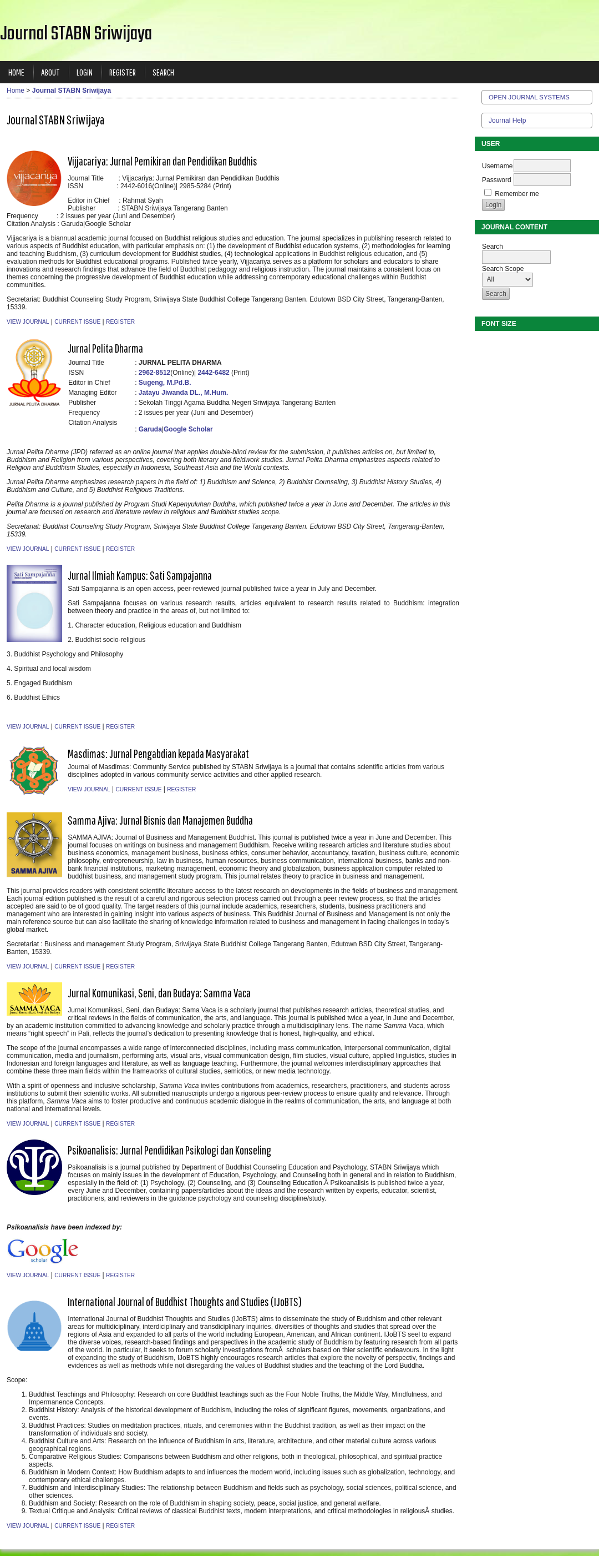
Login (85, 72)
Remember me (517, 194)
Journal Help (507, 120)
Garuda (150, 429)
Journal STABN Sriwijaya (71, 90)
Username (497, 166)
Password (496, 180)
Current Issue (77, 322)
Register (122, 72)
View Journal (28, 322)
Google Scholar (188, 429)
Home (16, 72)
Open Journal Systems (529, 97)
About (50, 72)
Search (163, 72)
